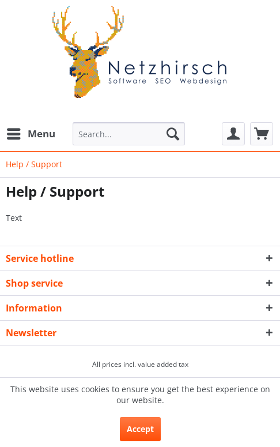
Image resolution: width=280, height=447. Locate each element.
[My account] (233, 133)
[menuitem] (30, 133)
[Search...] (128, 133)
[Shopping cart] (261, 133)
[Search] (173, 133)
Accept (140, 428)
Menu (31, 132)
